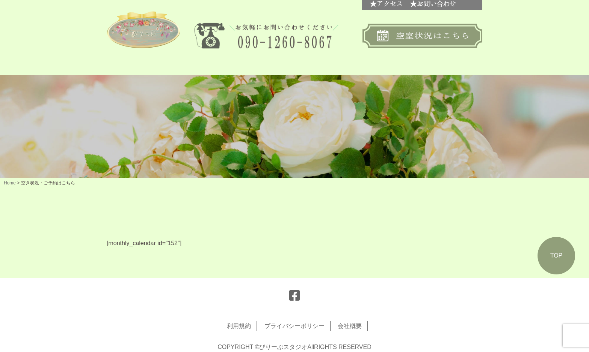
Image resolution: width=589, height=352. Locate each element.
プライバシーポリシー (294, 326)
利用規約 (239, 326)
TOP (556, 255)
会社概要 (350, 326)
